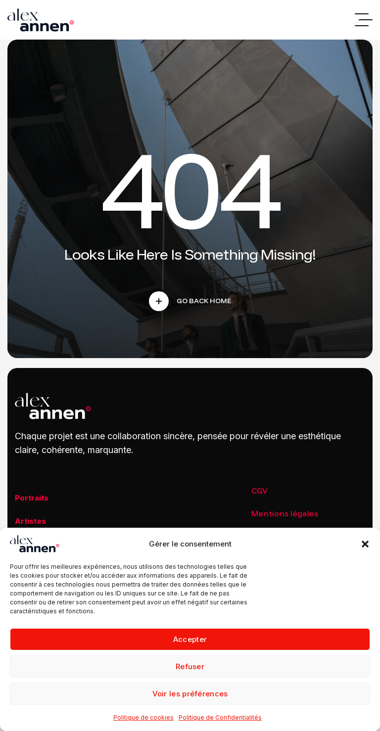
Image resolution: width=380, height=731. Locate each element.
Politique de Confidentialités (220, 717)
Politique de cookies (143, 717)
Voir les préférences (190, 693)
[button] (365, 544)
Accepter (190, 639)
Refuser (190, 666)
